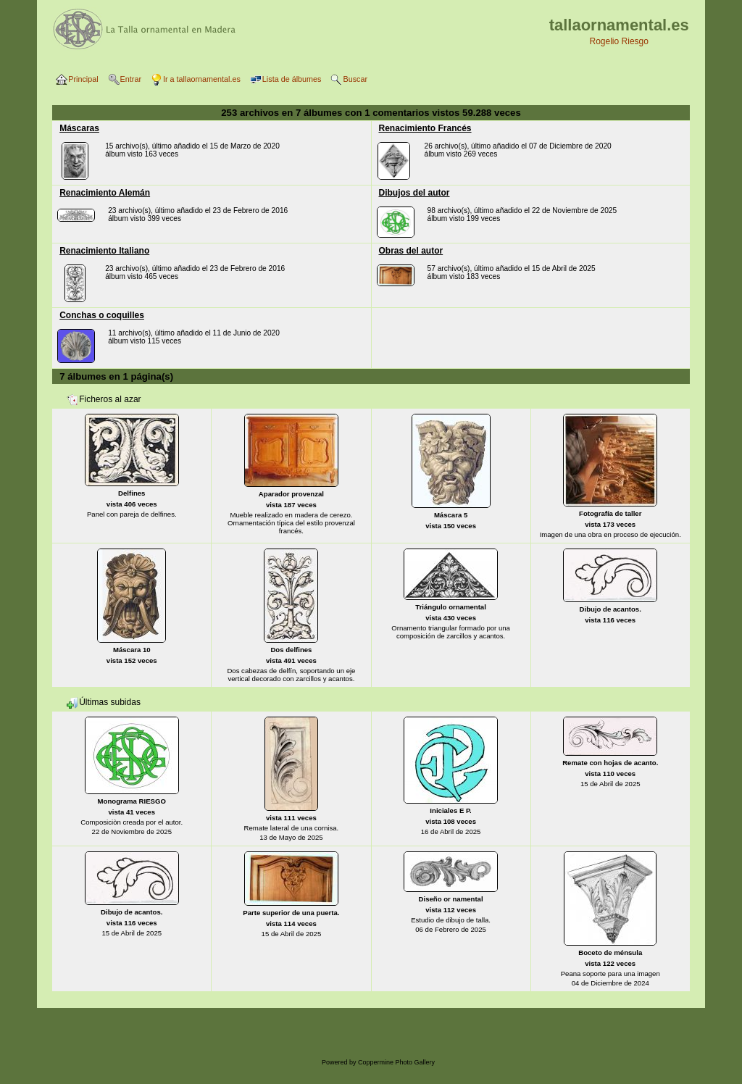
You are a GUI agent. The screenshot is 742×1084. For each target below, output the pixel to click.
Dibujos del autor (414, 193)
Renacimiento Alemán (104, 193)
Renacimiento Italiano (104, 251)
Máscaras (79, 128)
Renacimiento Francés (425, 128)
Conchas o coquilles (101, 315)
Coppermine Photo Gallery (396, 1062)
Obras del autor (411, 251)
